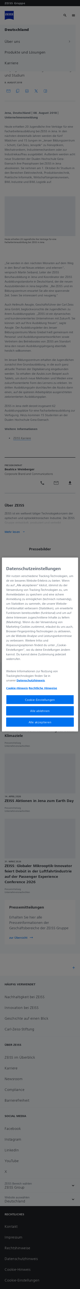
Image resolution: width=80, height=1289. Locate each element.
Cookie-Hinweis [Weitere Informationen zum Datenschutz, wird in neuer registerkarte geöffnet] (17, 688)
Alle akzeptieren (40, 722)
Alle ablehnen (40, 711)
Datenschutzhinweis (31, 680)
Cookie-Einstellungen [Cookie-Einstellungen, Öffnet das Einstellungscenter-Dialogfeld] (40, 700)
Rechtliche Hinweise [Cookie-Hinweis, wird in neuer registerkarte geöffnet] (43, 688)
